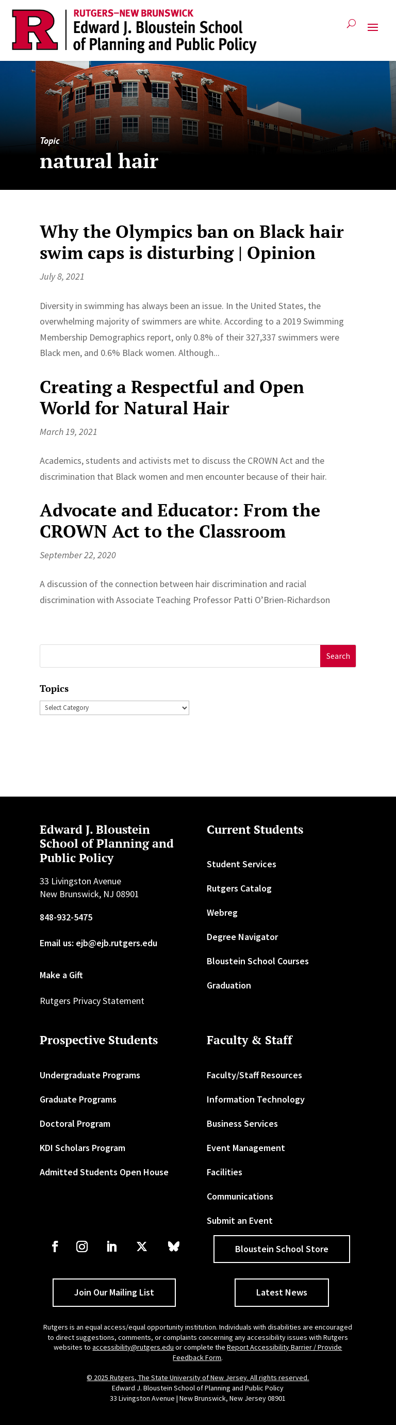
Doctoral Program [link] (75, 1123)
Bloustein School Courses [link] (258, 961)
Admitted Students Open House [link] (104, 1172)
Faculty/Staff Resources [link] (254, 1075)
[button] (373, 31)
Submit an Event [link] (240, 1220)
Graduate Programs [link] (78, 1099)
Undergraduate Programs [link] (90, 1075)
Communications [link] (240, 1196)
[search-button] (351, 27)
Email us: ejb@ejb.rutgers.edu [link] (98, 943)
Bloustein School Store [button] (281, 1249)
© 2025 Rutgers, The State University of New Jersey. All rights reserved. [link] (198, 1377)
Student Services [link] (241, 864)
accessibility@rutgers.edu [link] (133, 1347)
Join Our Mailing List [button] (114, 1292)
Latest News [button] (281, 1292)
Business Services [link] (242, 1123)
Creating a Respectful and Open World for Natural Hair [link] (172, 397)
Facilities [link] (224, 1172)
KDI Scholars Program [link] (82, 1148)
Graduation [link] (229, 985)
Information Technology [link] (256, 1099)
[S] (180, 656)
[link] (134, 31)
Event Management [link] (246, 1148)
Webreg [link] (222, 912)
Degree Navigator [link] (242, 937)
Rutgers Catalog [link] (239, 888)
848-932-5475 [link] (66, 917)
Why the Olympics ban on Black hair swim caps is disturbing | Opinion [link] (192, 242)
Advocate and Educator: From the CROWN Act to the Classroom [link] (180, 520)
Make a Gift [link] (61, 975)
